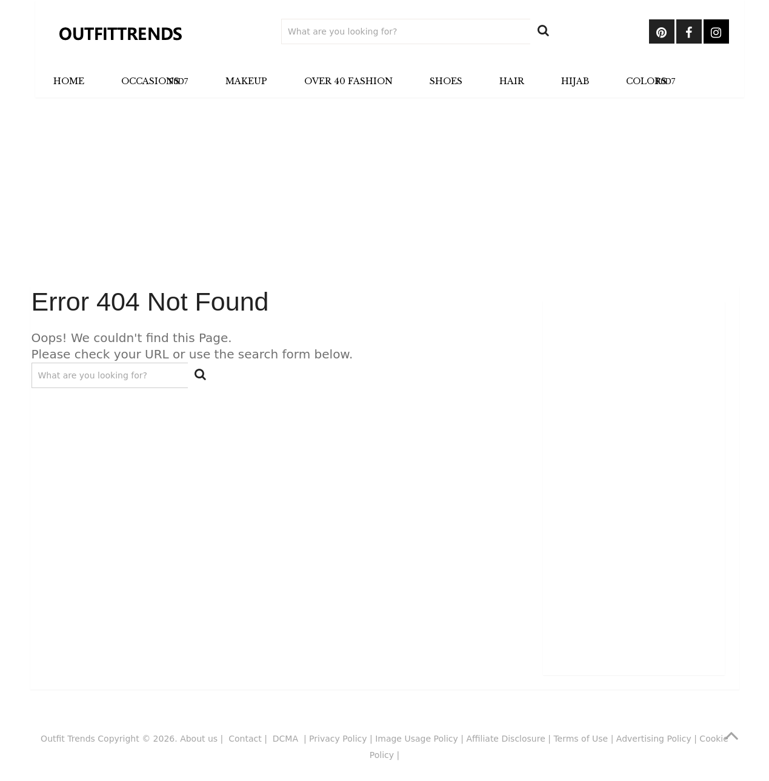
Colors (646, 81)
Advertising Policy (653, 738)
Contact (244, 738)
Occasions (150, 81)
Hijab (575, 81)
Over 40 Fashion (348, 81)
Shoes (446, 81)
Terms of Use (580, 738)
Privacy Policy (338, 738)
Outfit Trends (68, 738)
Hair (511, 81)
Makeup (246, 81)
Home (68, 81)
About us (199, 738)
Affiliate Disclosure (505, 738)
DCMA (287, 738)
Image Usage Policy (416, 738)
